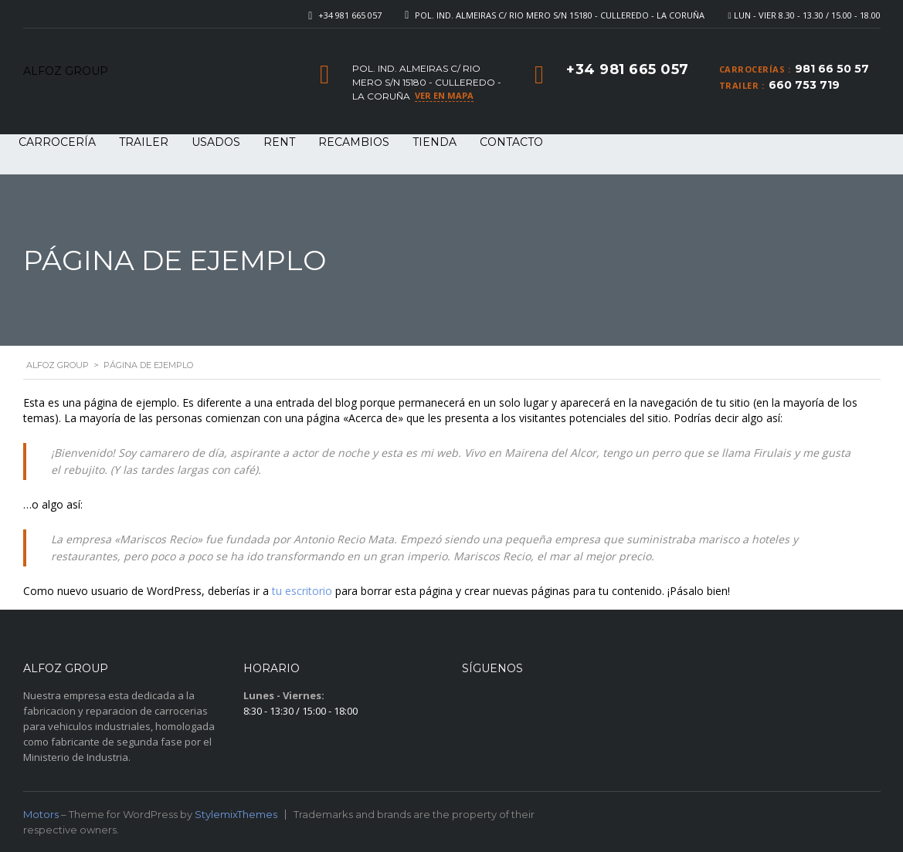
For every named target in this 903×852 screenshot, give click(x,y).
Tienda (434, 142)
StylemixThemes (236, 814)
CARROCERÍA (57, 142)
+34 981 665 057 (350, 15)
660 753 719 (804, 85)
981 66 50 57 (832, 69)
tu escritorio (302, 590)
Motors (41, 814)
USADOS (216, 142)
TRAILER (143, 142)
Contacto (511, 142)
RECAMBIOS (353, 142)
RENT (279, 142)
